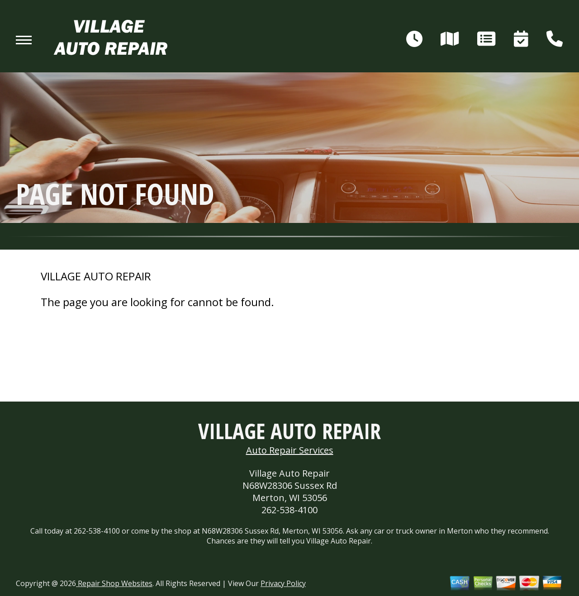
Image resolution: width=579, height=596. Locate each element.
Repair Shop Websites (114, 583)
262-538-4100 (289, 510)
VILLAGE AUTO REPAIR (96, 276)
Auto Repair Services (289, 450)
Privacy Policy (283, 583)
